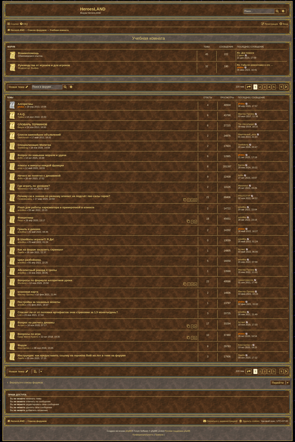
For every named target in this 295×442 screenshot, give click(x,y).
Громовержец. (25, 199)
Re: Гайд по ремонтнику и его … (255, 65)
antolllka (22, 210)
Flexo (20, 220)
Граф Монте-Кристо (28, 336)
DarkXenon (23, 137)
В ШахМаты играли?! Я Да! (36, 239)
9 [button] (281, 87)
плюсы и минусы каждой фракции (41, 165)
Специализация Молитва (34, 144)
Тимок (21, 117)
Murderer (22, 283)
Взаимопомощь (28, 53)
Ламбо (21, 252)
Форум (22, 345)
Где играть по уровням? (34, 185)
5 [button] (274, 87)
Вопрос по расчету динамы (36, 322)
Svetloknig (23, 147)
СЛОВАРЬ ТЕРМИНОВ (32, 124)
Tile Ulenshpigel (246, 124)
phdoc (240, 67)
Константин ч (24, 348)
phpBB (129, 431)
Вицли (21, 127)
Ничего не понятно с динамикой (39, 175)
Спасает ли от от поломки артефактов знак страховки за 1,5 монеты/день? (68, 312)
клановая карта (28, 291)
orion (20, 168)
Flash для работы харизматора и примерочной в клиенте (56, 207)
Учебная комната (148, 38)
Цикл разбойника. (29, 259)
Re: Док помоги (245, 53)
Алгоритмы (25, 103)
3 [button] (264, 87)
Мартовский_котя (247, 134)
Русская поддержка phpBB (177, 431)
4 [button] (269, 87)
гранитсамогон (245, 280)
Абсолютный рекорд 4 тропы (37, 270)
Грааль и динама (29, 229)
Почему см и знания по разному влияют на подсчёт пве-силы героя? (64, 196)
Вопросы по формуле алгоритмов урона (45, 280)
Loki (20, 315)
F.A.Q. (21, 114)
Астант (241, 249)
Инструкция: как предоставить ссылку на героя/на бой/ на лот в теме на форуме (72, 355)
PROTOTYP (244, 196)
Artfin (20, 158)
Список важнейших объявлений (39, 134)
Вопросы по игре (29, 333)
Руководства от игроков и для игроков (44, 65)
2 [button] (260, 87)
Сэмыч (240, 55)
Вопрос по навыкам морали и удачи (42, 155)
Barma (241, 165)
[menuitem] (24, 24)
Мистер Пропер (246, 114)
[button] (249, 86)
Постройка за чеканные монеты (39, 302)
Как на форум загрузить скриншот (40, 249)
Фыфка (35, 68)
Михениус (23, 188)
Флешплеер (25, 217)
